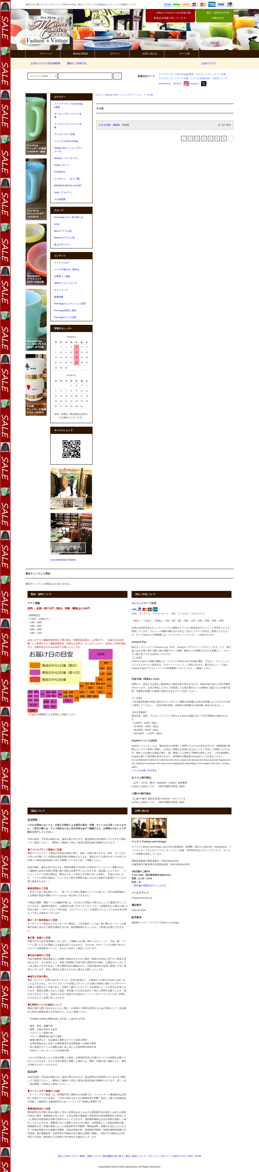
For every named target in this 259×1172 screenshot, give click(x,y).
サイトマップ (61, 290)
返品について (139, 1156)
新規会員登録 (77, 53)
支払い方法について (68, 1156)
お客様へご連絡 (62, 276)
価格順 (116, 125)
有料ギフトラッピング (65, 283)
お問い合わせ (146, 53)
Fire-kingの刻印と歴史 (65, 310)
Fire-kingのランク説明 (65, 317)
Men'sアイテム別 (62, 231)
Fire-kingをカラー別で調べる (68, 217)
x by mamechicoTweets (63, 559)
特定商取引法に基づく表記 (116, 1156)
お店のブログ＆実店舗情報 (43, 63)
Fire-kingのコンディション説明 (70, 303)
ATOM (198, 1156)
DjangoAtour (165, 83)
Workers (177, 83)
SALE (57, 224)
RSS (190, 1156)
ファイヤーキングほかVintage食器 (176, 74)
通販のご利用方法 (75, 63)
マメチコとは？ (62, 262)
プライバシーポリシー (159, 1156)
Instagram (191, 83)
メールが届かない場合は (66, 269)
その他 (149, 95)
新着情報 (58, 297)
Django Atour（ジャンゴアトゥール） (124, 95)
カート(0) (181, 53)
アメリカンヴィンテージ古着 (173, 78)
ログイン (112, 53)
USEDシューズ (220, 78)
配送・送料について (90, 1156)
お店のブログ (208, 63)
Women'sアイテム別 (64, 238)
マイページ (43, 53)
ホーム (99, 95)
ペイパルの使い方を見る (144, 770)
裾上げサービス (62, 244)
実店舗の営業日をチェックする (150, 885)
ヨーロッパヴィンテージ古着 (211, 74)
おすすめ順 (105, 125)
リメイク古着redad (200, 78)
